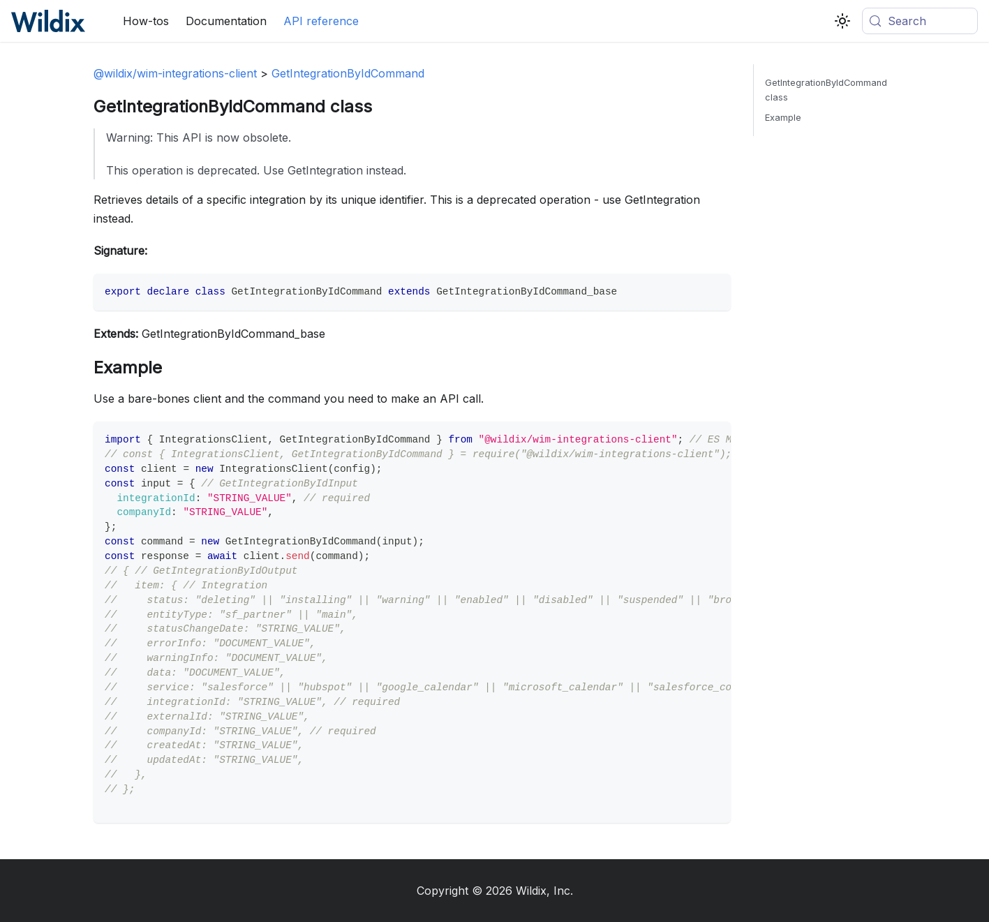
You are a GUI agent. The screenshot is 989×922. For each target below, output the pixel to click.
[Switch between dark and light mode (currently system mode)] (842, 21)
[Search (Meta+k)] (920, 21)
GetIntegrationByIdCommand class (826, 90)
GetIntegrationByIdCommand (348, 73)
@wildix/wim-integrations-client (175, 73)
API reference (321, 21)
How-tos (146, 21)
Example (783, 117)
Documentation (226, 21)
